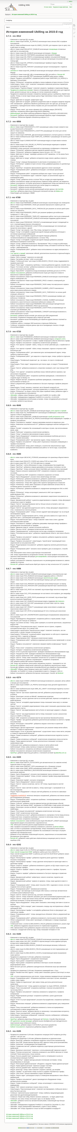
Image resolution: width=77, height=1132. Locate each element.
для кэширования (41, 556)
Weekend (60, 673)
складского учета (59, 339)
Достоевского (60, 601)
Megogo (54, 53)
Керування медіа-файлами (60, 7)
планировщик (53, 49)
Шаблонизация (15, 113)
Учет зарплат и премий (17, 253)
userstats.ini (14, 70)
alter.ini (12, 41)
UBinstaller (13, 395)
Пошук (71, 4)
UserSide (60, 189)
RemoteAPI (14, 115)
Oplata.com (59, 191)
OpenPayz (13, 191)
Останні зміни (48, 7)
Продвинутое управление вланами (21, 90)
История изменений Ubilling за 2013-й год (19, 1116)
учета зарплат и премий (58, 411)
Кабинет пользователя (17, 273)
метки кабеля (59, 826)
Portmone (46, 1019)
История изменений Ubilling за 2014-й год (19, 1114)
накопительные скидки (50, 578)
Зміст (70, 7)
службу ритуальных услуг (56, 416)
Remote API (61, 74)
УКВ (11, 824)
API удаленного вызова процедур (21, 1021)
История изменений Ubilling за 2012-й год (19, 1118)
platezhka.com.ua (60, 753)
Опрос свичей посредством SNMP (21, 852)
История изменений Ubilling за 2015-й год (24, 14)
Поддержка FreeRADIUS (18, 795)
